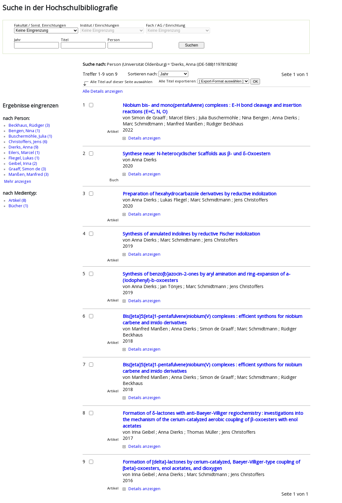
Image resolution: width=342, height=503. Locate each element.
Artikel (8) (17, 200)
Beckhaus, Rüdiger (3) (29, 125)
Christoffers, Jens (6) (28, 141)
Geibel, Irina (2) (23, 163)
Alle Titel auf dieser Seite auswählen (121, 81)
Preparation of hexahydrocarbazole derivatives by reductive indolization (199, 193)
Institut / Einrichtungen (99, 25)
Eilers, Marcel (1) (24, 152)
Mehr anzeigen (17, 181)
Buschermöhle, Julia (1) (30, 136)
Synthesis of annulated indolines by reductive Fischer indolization (191, 233)
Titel (65, 39)
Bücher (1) (18, 206)
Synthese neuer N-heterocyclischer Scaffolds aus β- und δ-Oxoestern (196, 153)
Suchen (191, 45)
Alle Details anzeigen (103, 91)
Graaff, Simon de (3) (27, 169)
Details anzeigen (144, 138)
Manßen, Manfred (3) (28, 174)
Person (114, 39)
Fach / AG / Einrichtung (165, 25)
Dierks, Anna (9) (23, 147)
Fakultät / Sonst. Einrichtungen (40, 25)
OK (255, 81)
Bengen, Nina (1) (24, 130)
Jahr (17, 39)
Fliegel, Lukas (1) (24, 158)
